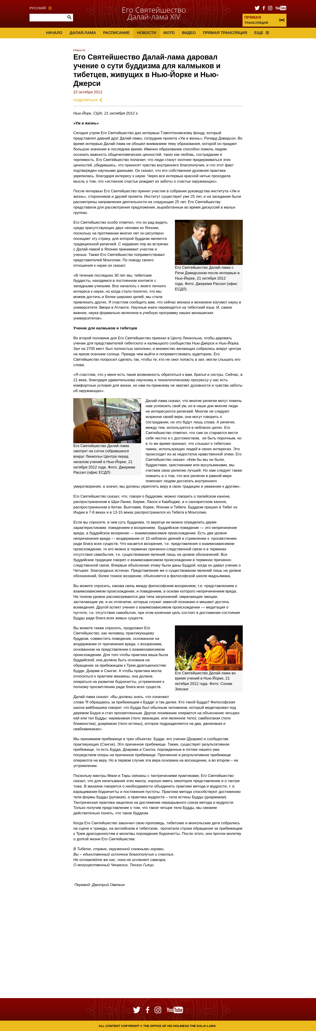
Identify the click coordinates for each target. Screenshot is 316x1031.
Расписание (116, 33)
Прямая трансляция (225, 33)
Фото (169, 33)
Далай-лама (82, 33)
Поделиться (85, 100)
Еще (261, 33)
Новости (146, 33)
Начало (54, 33)
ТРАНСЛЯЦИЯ (256, 20)
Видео (189, 33)
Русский (41, 8)
